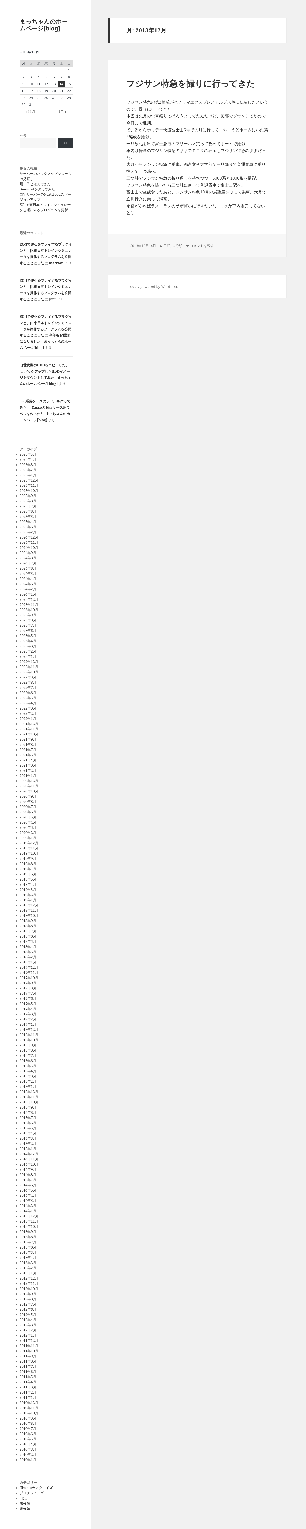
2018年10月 (29, 915)
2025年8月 (28, 501)
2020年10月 (29, 791)
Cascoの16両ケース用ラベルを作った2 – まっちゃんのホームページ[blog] (45, 413)
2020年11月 (29, 786)
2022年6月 (28, 692)
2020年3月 (28, 827)
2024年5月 (28, 573)
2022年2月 (28, 713)
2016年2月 (28, 1081)
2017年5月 (28, 1003)
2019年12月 (29, 843)
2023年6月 (28, 630)
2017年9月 (28, 983)
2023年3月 (28, 646)
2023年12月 (29, 599)
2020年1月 (28, 837)
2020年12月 (29, 780)
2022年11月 (29, 666)
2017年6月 (28, 998)
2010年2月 (28, 1454)
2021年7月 (28, 749)
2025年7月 (28, 506)
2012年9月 (28, 1293)
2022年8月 (28, 682)
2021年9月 (28, 739)
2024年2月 (28, 589)
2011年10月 (29, 1350)
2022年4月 (28, 703)
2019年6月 (28, 874)
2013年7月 (28, 1242)
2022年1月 (28, 718)
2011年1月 (28, 1397)
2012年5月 (28, 1314)
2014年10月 (29, 1164)
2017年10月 (29, 977)
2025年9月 (28, 495)
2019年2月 (28, 894)
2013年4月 (28, 1257)
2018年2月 (28, 957)
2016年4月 (28, 1071)
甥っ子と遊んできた (35, 184)
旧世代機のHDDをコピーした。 (44, 365)
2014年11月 (29, 1159)
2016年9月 (28, 1045)
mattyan (56, 263)
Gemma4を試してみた (37, 189)
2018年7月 (28, 931)
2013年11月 (29, 1221)
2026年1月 (28, 475)
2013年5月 (28, 1252)
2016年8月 (28, 1050)
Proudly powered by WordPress (152, 286)
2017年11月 (29, 972)
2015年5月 (28, 1128)
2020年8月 (28, 801)
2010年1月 (28, 1459)
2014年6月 (28, 1185)
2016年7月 (28, 1055)
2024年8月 (28, 558)
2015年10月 (29, 1102)
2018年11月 (29, 910)
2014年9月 (28, 1169)
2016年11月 (29, 1034)
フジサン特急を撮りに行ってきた (190, 83)
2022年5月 (28, 698)
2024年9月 (28, 552)
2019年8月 (28, 863)
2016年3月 (28, 1076)
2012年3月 (28, 1325)
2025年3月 (28, 526)
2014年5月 (28, 1190)
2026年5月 (28, 454)
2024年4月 (28, 578)
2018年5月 (28, 941)
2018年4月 (28, 946)
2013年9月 (28, 1231)
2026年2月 (28, 469)
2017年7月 (28, 993)
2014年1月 (28, 1211)
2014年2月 (28, 1205)
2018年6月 (28, 936)
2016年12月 (29, 1029)
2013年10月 (29, 1226)
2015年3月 (28, 1138)
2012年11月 (29, 1283)
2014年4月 (28, 1195)
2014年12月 (29, 1154)
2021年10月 (29, 734)
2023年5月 (28, 635)
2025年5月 (28, 516)
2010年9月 (28, 1418)
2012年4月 (28, 1319)
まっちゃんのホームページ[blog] (44, 24)
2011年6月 (28, 1371)
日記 (23, 1498)
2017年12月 (29, 967)
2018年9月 (28, 920)
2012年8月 (28, 1299)
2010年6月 (28, 1433)
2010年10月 (29, 1413)
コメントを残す (202, 245)
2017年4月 (28, 1008)
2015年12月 (29, 1091)
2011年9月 (28, 1356)
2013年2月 (28, 1268)
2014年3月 (28, 1200)
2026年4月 (28, 459)
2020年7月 (28, 806)
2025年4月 (28, 521)
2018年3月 (28, 951)
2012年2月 (28, 1330)
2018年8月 (28, 926)
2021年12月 (29, 723)
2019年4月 (28, 884)
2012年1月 (28, 1335)
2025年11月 (29, 485)
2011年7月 (28, 1366)
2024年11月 (29, 542)
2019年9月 (28, 858)
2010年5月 (28, 1439)
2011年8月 (28, 1361)
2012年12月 (29, 1278)
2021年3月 (28, 765)
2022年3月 (28, 708)
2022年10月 (29, 672)
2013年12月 (29, 1216)
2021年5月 (28, 755)
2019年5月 (28, 879)
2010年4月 (28, 1444)
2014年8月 (28, 1174)
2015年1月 (28, 1148)
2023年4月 (28, 641)
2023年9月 (28, 615)
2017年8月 (28, 988)
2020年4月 (28, 822)
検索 (23, 135)
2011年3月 (28, 1387)
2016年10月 (29, 1040)
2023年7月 (28, 625)
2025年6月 (28, 511)
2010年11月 (29, 1407)
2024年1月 (28, 594)
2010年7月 (28, 1428)
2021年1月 (28, 775)
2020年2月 (28, 832)
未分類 (25, 1503)
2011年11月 (29, 1345)
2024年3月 (28, 583)
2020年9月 (28, 796)
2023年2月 (28, 651)
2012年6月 (28, 1309)
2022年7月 (28, 687)
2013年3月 (28, 1262)
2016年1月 (28, 1086)
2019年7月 (28, 869)
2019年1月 (28, 900)
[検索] (65, 143)
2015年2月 (28, 1143)
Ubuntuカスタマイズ (36, 1487)
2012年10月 (29, 1288)
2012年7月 (28, 1304)
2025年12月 (29, 480)
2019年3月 (28, 889)
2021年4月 (28, 760)
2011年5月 (28, 1376)
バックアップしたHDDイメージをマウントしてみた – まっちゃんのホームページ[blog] (45, 377)
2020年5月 (28, 817)
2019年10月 (29, 853)
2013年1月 (28, 1273)
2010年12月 (29, 1402)
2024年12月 (29, 537)
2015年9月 (28, 1107)
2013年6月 (28, 1247)
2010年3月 (28, 1449)
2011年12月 (29, 1340)
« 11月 (30, 111)
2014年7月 (28, 1179)
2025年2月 (28, 532)
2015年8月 (28, 1112)
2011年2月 (28, 1392)
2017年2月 (28, 1019)
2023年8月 (28, 620)
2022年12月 (29, 661)
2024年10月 (29, 547)
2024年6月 (28, 568)
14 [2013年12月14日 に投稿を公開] (61, 84)
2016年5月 (28, 1065)
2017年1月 (28, 1024)
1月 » (62, 111)
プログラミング (32, 1493)
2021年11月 (29, 729)
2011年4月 (28, 1382)
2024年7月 (28, 563)
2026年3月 (28, 464)
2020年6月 (28, 812)
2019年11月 (29, 848)
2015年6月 (28, 1122)
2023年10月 (29, 609)
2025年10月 (29, 490)
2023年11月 (29, 604)
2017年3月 (28, 1014)
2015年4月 (28, 1133)
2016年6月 (28, 1060)
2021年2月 (28, 770)
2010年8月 (28, 1423)
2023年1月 (28, 656)
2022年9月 (28, 677)
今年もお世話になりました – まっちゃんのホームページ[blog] (45, 341)
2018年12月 (29, 905)
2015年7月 (28, 1117)
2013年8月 (28, 1236)
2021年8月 (28, 744)
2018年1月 (28, 962)
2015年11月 (29, 1097)
